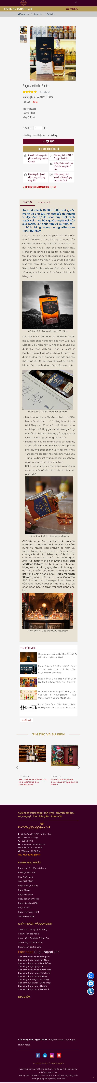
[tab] (27, 202)
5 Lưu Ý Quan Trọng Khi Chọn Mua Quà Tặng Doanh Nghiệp (64, 782)
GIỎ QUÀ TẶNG (25, 881)
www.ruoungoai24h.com (59, 227)
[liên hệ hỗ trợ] (91, 975)
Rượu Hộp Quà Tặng (28, 885)
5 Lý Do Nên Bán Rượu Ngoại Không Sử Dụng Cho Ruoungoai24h (32, 782)
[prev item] (79, 767)
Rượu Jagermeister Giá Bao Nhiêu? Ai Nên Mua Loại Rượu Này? (57, 655)
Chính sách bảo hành (28, 933)
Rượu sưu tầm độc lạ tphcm (32, 868)
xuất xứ (26, 720)
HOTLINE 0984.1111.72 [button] (18, 8)
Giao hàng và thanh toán (30, 942)
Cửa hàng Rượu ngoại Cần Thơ (33, 966)
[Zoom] (72, 77)
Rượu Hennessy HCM (28, 912)
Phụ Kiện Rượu (25, 877)
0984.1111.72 (27, 841)
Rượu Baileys (24, 907)
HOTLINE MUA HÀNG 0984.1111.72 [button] (39, 187)
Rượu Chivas (24, 890)
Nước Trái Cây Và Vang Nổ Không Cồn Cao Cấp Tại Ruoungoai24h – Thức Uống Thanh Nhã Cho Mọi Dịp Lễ (57, 694)
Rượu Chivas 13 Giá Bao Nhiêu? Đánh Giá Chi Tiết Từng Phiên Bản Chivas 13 (57, 680)
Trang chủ (23, 14)
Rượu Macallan (25, 894)
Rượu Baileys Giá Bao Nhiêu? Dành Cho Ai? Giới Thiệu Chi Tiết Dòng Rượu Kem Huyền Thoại (57, 669)
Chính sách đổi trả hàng (30, 947)
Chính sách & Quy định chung (32, 929)
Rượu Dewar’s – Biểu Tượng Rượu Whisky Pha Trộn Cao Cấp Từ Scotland (57, 706)
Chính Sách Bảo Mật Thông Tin (33, 938)
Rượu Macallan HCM (28, 903)
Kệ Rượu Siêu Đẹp (27, 872)
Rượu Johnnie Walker (28, 899)
